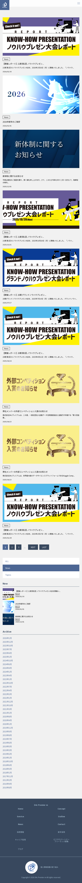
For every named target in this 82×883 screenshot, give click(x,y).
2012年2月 (7, 780)
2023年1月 (7, 679)
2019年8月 (7, 735)
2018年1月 (7, 772)
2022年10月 (8, 682)
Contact (61, 824)
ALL (7, 561)
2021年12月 (8, 701)
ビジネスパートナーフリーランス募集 (61, 840)
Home (20, 809)
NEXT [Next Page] (33, 547)
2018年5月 (7, 768)
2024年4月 (7, 668)
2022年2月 (7, 694)
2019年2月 (7, 753)
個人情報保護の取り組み (49, 867)
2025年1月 (7, 656)
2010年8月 (7, 787)
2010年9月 (7, 783)
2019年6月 (7, 742)
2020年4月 (7, 720)
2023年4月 (7, 675)
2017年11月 (8, 776)
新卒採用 (61, 832)
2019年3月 (7, 750)
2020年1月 (7, 724)
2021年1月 (7, 712)
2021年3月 (7, 709)
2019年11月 (8, 727)
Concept (61, 809)
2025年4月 (7, 653)
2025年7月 (7, 649)
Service (20, 816)
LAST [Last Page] (44, 547)
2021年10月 (8, 705)
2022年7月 (7, 686)
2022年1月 (7, 697)
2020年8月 (7, 716)
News (7, 568)
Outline (61, 816)
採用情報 (20, 832)
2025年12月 (8, 641)
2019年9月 (7, 731)
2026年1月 (7, 638)
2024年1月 (7, 671)
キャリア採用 (20, 840)
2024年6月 (7, 664)
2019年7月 (7, 739)
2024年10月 (8, 660)
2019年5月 (7, 746)
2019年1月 (7, 757)
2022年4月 (7, 690)
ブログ (20, 849)
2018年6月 (7, 765)
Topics (8, 574)
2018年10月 (8, 761)
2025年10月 (8, 645)
